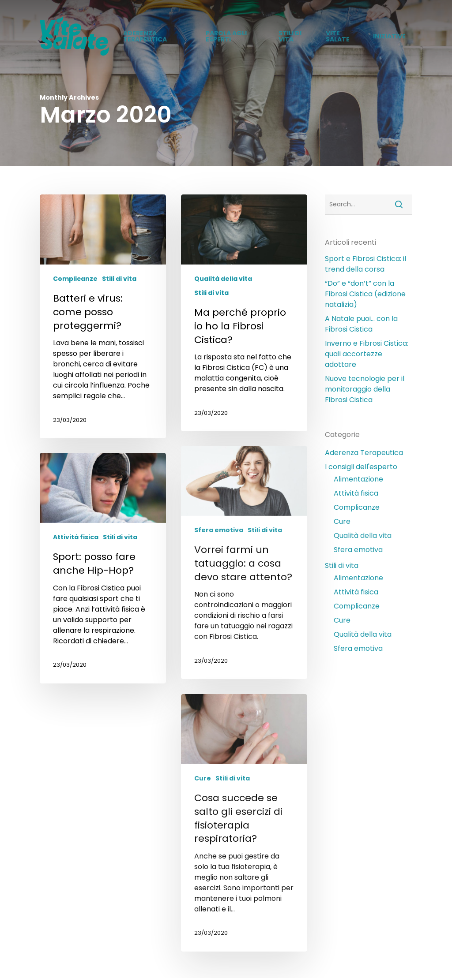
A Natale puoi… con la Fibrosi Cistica (361, 324)
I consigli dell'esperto (361, 467)
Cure (202, 778)
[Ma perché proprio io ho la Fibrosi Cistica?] (244, 312)
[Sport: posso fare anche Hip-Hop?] (103, 568)
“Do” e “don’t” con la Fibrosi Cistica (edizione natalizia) (365, 294)
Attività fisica (75, 537)
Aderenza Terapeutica (364, 453)
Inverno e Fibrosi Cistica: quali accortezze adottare (366, 354)
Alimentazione (358, 479)
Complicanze (75, 279)
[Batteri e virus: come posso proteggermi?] (103, 316)
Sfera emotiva (218, 530)
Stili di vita (119, 279)
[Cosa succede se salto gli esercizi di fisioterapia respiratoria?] (244, 822)
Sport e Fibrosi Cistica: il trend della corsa (365, 264)
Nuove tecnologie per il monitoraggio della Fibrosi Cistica (364, 389)
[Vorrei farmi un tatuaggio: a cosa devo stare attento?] (244, 562)
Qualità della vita (223, 279)
